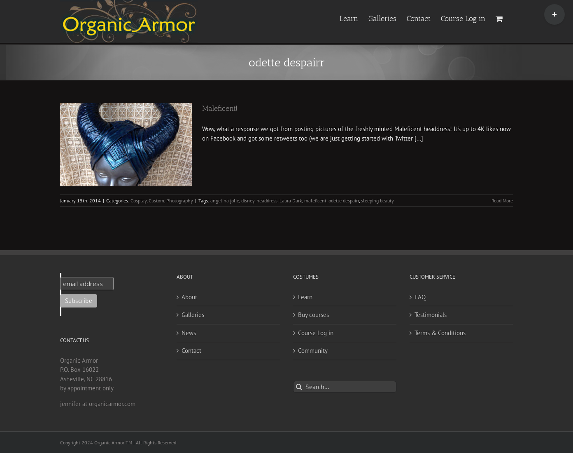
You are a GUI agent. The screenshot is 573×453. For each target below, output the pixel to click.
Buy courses (313, 315)
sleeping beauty (377, 200)
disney (247, 200)
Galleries (193, 315)
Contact (191, 350)
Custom (156, 200)
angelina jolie (224, 200)
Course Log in (315, 333)
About (189, 297)
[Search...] (344, 387)
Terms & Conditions (440, 333)
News (189, 333)
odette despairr (343, 200)
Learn (305, 297)
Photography (179, 200)
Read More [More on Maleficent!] (502, 200)
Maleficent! (220, 108)
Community (313, 350)
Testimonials (431, 315)
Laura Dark (291, 200)
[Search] (299, 387)
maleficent (315, 200)
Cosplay (138, 200)
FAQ (420, 297)
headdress (266, 200)
